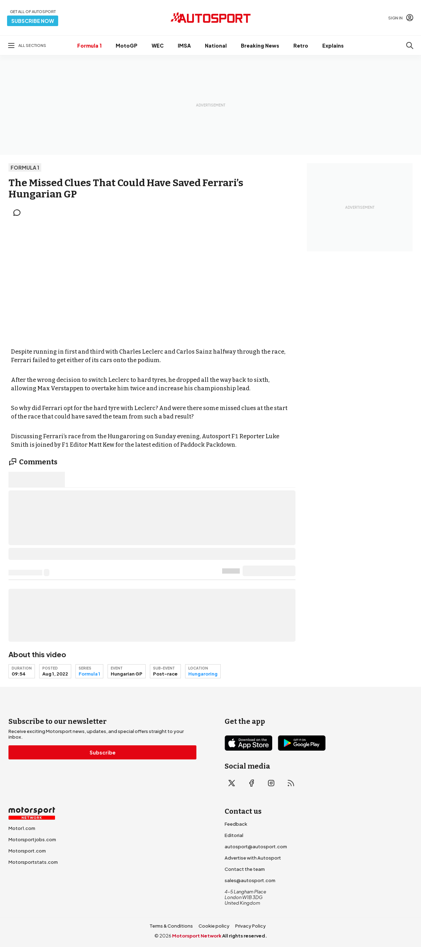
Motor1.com (21, 828)
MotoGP (127, 45)
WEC (158, 45)
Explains (333, 45)
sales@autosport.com (250, 880)
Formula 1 (89, 45)
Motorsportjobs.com (32, 839)
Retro (300, 45)
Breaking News (260, 45)
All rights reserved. (244, 936)
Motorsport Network (196, 936)
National (216, 45)
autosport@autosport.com (256, 846)
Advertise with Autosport (253, 858)
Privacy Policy (250, 926)
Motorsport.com (27, 851)
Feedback (236, 824)
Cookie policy (214, 926)
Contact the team (245, 869)
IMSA (184, 45)
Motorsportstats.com (33, 862)
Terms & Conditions (171, 926)
